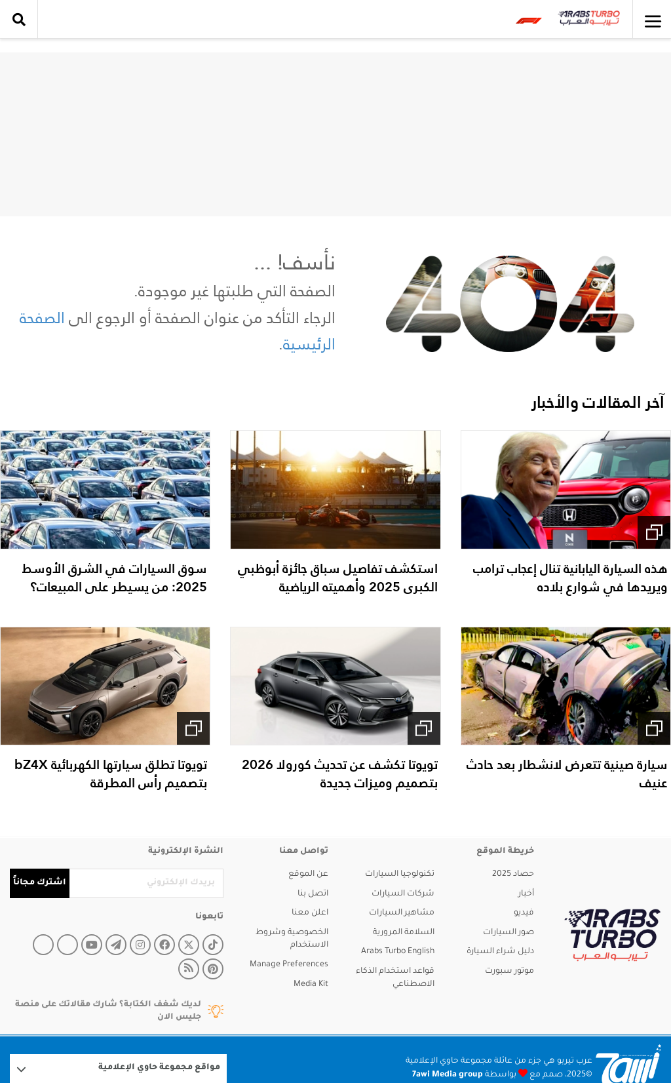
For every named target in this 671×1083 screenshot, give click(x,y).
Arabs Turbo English (397, 951)
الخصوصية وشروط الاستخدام (292, 939)
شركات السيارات (403, 894)
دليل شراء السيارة (500, 951)
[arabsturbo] (612, 935)
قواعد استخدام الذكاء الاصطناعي (395, 978)
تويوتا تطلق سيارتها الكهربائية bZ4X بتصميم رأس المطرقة (110, 773)
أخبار (526, 894)
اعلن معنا (310, 913)
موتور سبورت (509, 971)
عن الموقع (308, 874)
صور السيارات (508, 932)
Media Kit (311, 984)
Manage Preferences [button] (289, 965)
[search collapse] (19, 19)
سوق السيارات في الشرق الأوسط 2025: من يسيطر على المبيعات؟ (114, 577)
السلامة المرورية (403, 932)
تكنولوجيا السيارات (399, 874)
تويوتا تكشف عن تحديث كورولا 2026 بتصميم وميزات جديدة (340, 773)
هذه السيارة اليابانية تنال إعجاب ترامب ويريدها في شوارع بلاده (570, 577)
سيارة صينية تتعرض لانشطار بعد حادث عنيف (567, 773)
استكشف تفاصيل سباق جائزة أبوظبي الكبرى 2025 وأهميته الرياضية (338, 577)
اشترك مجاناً (39, 883)
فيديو (524, 913)
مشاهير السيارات (401, 913)
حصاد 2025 (513, 874)
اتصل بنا (312, 894)
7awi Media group (447, 1075)
